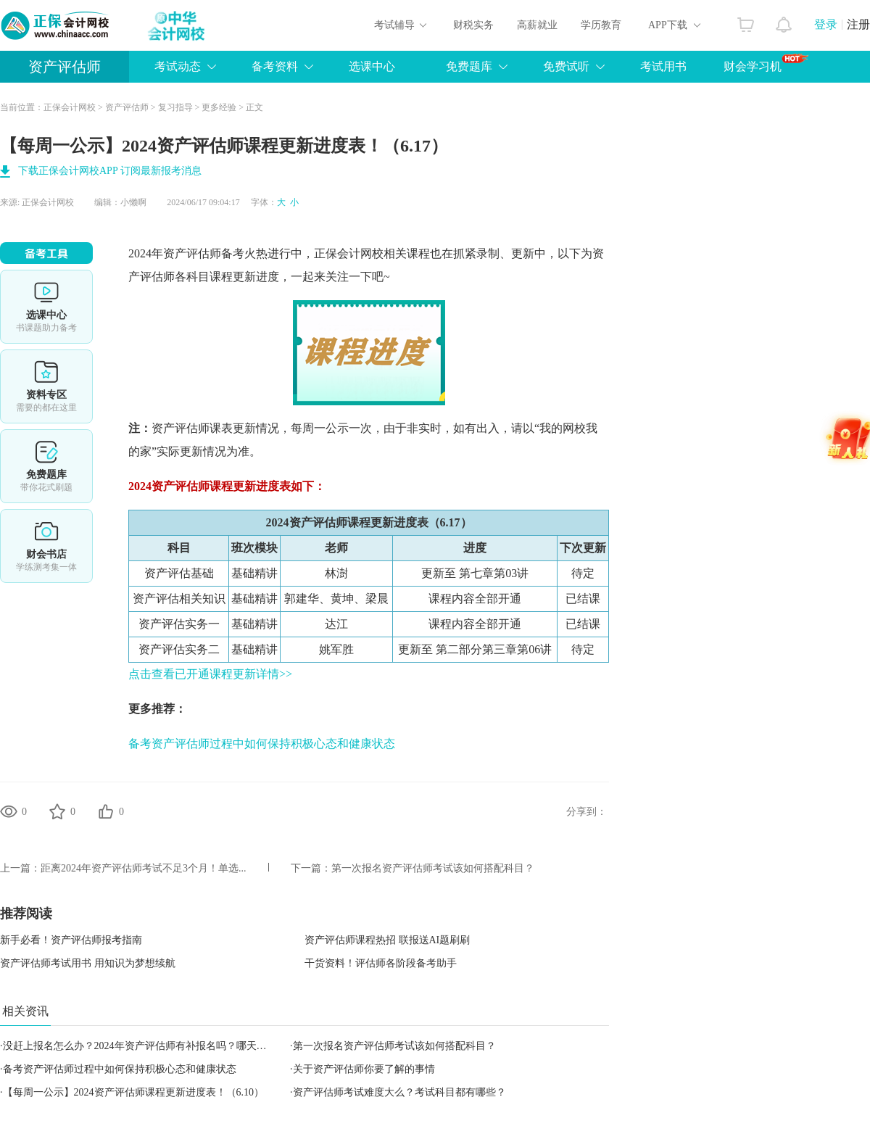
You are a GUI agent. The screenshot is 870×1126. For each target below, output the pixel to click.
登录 (825, 24)
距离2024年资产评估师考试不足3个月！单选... (143, 868)
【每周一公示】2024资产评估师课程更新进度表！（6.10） (134, 1092)
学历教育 (601, 25)
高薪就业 (537, 25)
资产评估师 (64, 67)
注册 (858, 24)
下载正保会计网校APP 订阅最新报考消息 (110, 170)
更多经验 (219, 107)
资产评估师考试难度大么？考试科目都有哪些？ (399, 1092)
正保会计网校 (70, 107)
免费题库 (469, 66)
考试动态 (177, 66)
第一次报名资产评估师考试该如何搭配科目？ (432, 868)
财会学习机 (766, 63)
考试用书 (663, 66)
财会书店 (46, 546)
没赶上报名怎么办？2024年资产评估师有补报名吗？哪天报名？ (145, 1045)
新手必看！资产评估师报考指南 (71, 940)
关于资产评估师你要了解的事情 (364, 1069)
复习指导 (175, 107)
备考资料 (275, 66)
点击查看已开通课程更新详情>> (210, 674)
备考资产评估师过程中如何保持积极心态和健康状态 (261, 743)
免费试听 (566, 66)
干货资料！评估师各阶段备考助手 (380, 963)
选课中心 (372, 66)
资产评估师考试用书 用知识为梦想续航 (87, 963)
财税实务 (473, 25)
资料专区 (46, 386)
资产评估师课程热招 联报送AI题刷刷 (387, 940)
